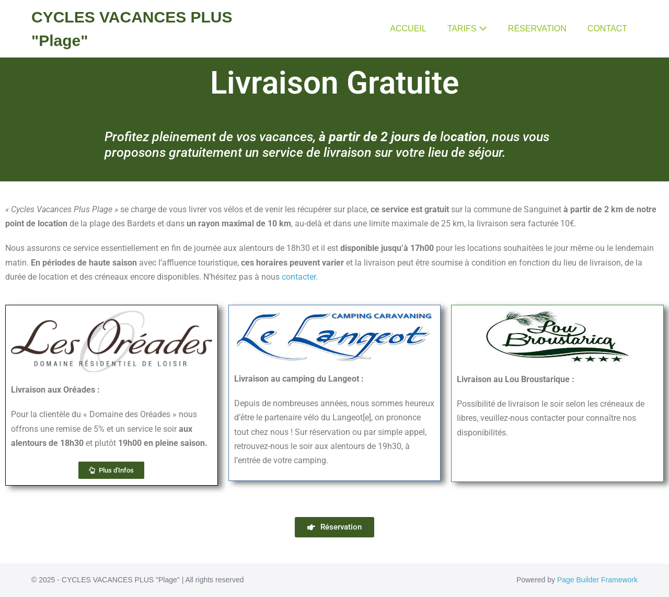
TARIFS (467, 28)
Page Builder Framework (597, 580)
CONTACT (607, 28)
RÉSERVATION (537, 28)
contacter (299, 277)
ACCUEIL (408, 28)
